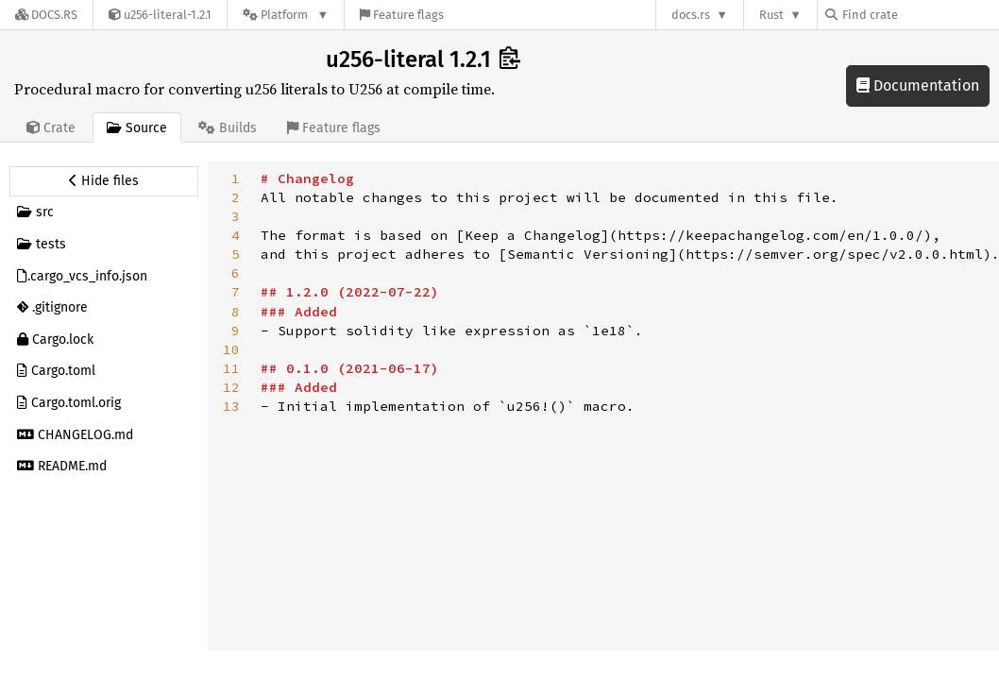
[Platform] (286, 14)
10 (231, 349)
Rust (771, 15)
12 (231, 387)
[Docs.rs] (46, 14)
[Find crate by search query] (919, 14)
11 (231, 368)
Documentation (917, 85)
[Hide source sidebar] (103, 181)
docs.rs (690, 15)
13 (231, 406)
